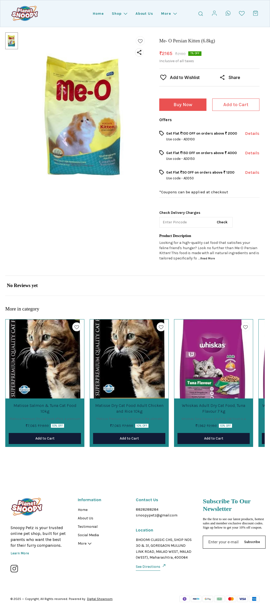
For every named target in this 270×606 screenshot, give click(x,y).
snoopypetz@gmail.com (156, 515)
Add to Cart (235, 104)
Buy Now (182, 104)
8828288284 (147, 509)
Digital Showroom (100, 599)
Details (252, 133)
